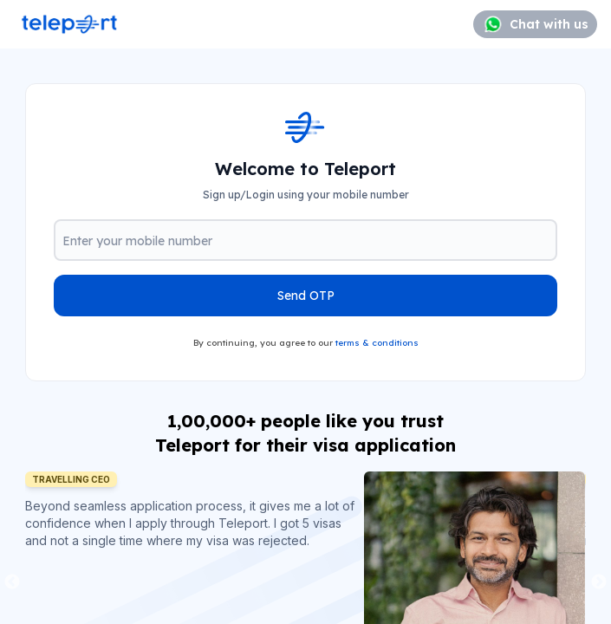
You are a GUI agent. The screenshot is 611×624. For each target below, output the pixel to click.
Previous (12, 582)
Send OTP (306, 295)
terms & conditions (377, 342)
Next (599, 582)
